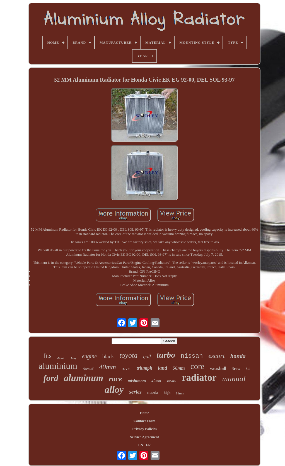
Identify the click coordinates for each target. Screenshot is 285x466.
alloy (114, 389)
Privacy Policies (144, 429)
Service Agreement (144, 437)
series (135, 392)
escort (216, 355)
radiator (199, 377)
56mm (179, 368)
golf (147, 356)
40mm (107, 367)
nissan (192, 356)
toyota (128, 355)
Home (144, 413)
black (108, 356)
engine (89, 356)
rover (126, 368)
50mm (180, 393)
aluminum (83, 378)
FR (148, 445)
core (197, 366)
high (167, 393)
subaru (171, 381)
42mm (156, 381)
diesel (60, 358)
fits (47, 355)
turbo (165, 354)
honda (238, 356)
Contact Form (144, 421)
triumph (145, 368)
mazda (152, 392)
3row (236, 369)
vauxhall (218, 368)
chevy (73, 358)
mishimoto (137, 381)
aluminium (58, 366)
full (248, 369)
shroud (88, 369)
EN (140, 445)
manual (233, 378)
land (162, 368)
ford (51, 378)
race (115, 379)
